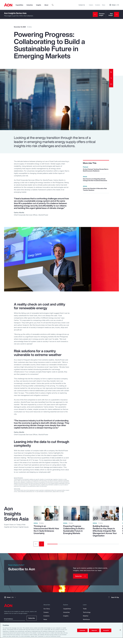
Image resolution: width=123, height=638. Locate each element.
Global (114, 5)
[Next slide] (41, 544)
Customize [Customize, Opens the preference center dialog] (82, 630)
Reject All (94, 630)
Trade (85, 609)
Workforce (86, 619)
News (103, 5)
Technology (87, 612)
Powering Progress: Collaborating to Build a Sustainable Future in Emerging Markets (73, 529)
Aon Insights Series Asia (15, 13)
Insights (38, 5)
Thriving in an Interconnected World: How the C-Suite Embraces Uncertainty (46, 529)
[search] (52, 4)
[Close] (120, 630)
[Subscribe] (80, 576)
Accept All (106, 630)
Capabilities (19, 5)
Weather (85, 616)
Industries (30, 5)
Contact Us (82, 5)
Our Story (46, 609)
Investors (97, 5)
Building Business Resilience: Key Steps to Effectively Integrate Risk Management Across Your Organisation (105, 531)
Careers (91, 5)
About (46, 5)
